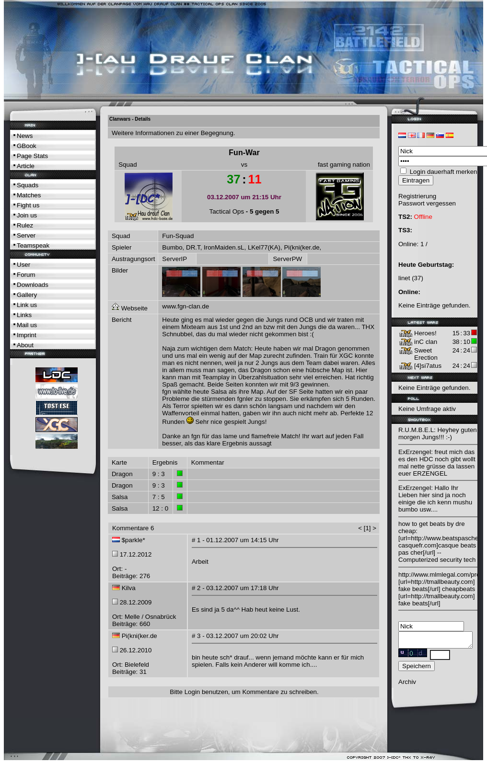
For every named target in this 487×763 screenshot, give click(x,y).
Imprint (26, 335)
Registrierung (417, 196)
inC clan (425, 341)
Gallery (27, 294)
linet (404, 278)
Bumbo (172, 247)
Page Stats (32, 155)
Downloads (32, 284)
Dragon (122, 474)
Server (26, 235)
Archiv (407, 684)
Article (26, 166)
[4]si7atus (427, 365)
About (25, 345)
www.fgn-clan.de (185, 306)
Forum (26, 274)
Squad (127, 164)
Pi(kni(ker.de (301, 247)
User (23, 264)
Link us (27, 304)
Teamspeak (33, 245)
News (25, 135)
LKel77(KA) (264, 247)
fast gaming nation (344, 164)
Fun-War (244, 152)
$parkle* (133, 540)
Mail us (27, 325)
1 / (424, 244)
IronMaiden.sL (224, 247)
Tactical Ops (226, 211)
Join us (27, 215)
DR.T (193, 247)
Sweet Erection (426, 354)
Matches (29, 195)
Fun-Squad (178, 235)
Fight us (28, 205)
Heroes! (425, 333)
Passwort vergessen (427, 203)
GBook (26, 145)
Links (24, 315)
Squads (27, 185)
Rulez (25, 225)
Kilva (129, 588)
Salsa (120, 497)
